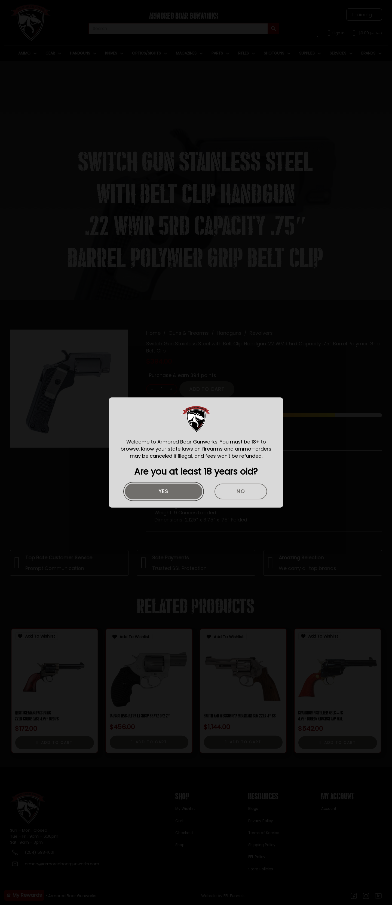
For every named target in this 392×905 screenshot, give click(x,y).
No (241, 491)
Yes (164, 491)
